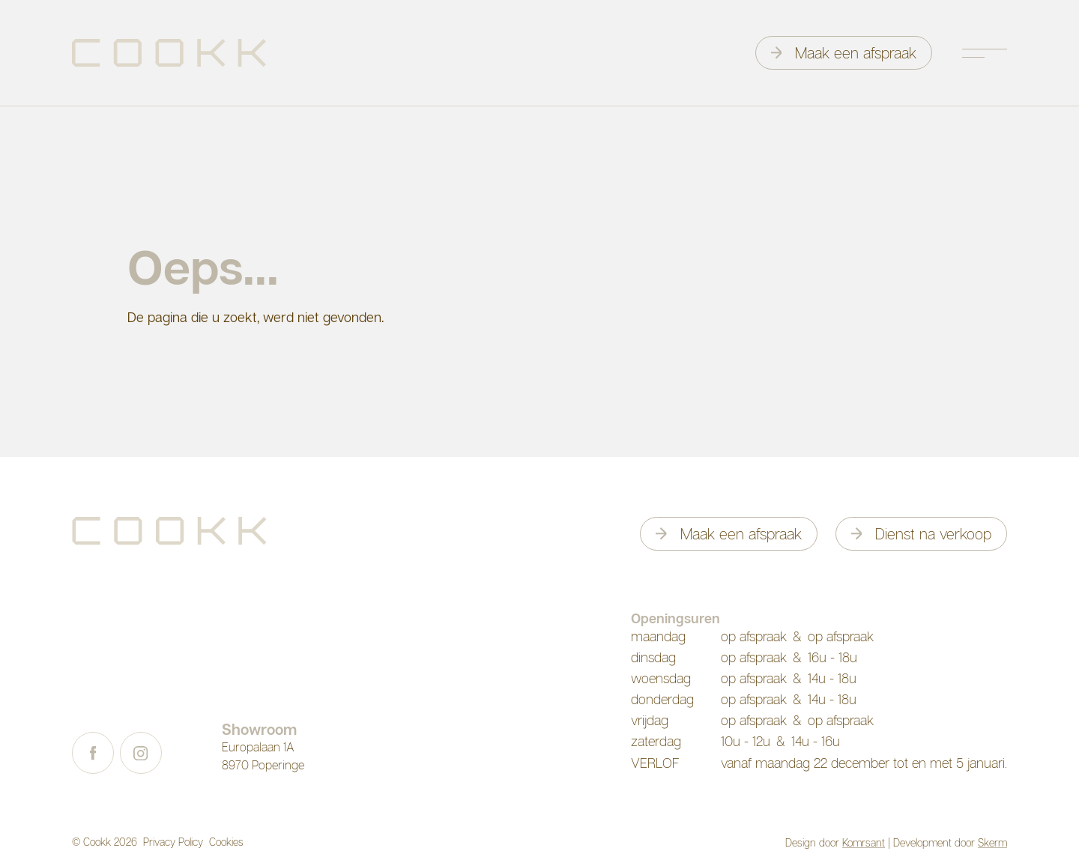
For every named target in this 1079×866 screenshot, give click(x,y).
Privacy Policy (173, 841)
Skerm (992, 842)
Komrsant (863, 842)
